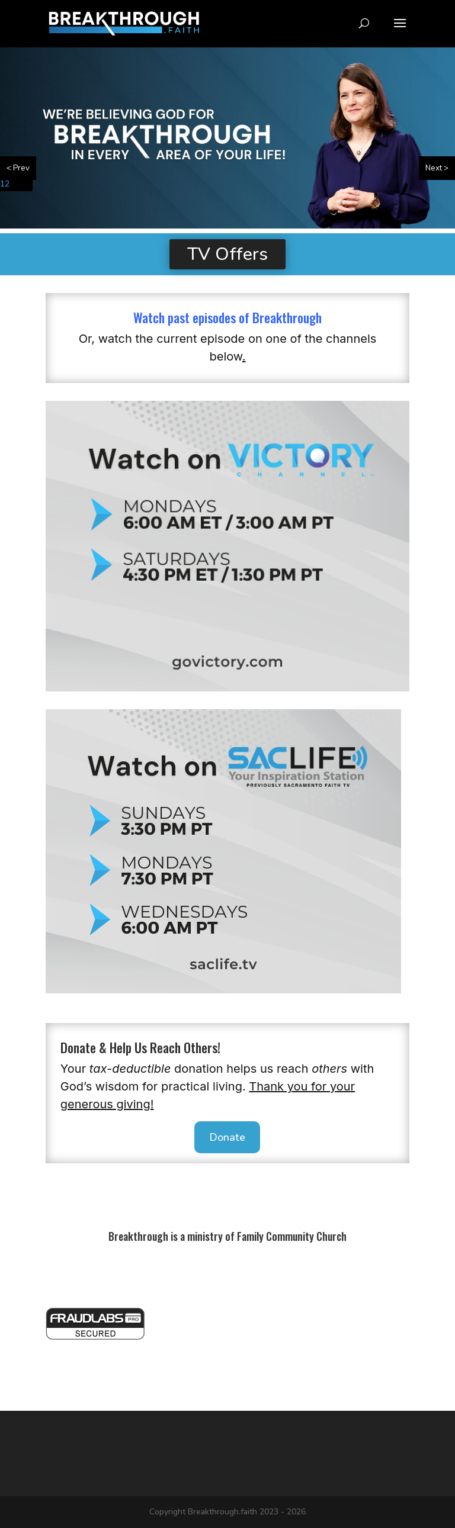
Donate (227, 1137)
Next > (436, 168)
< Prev (18, 168)
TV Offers (227, 254)
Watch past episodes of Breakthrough (227, 317)
